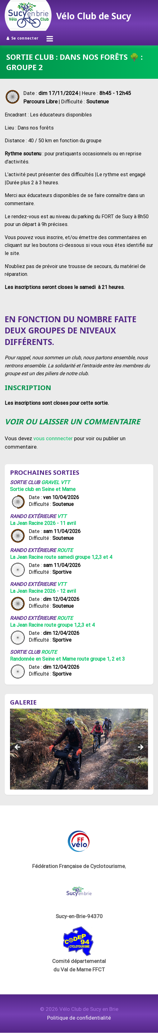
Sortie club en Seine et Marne (43, 489)
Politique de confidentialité (79, 1018)
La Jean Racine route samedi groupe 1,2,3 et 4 (61, 557)
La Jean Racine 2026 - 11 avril (43, 523)
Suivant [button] (140, 747)
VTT (65, 482)
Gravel (50, 482)
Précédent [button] (17, 747)
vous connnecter (53, 438)
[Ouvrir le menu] (49, 38)
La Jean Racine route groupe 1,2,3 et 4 (52, 625)
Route (65, 550)
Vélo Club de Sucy (93, 16)
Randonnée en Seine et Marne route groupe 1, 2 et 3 (67, 659)
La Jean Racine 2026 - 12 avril (43, 591)
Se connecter (22, 38)
